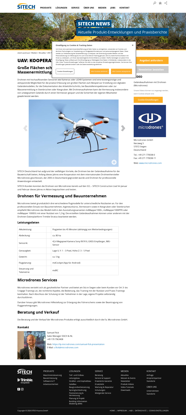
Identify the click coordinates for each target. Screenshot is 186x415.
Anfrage (150, 375)
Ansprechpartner (154, 378)
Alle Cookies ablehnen (99, 71)
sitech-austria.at (23, 53)
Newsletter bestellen (151, 69)
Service (99, 371)
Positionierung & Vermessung (76, 394)
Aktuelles (42, 53)
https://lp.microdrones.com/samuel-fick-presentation (78, 344)
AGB (131, 410)
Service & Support (102, 378)
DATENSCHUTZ (140, 410)
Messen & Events (128, 378)
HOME (112, 410)
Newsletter (125, 381)
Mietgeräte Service (103, 393)
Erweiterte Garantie (103, 381)
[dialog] (94, 60)
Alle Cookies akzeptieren (121, 71)
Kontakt (124, 7)
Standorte (151, 381)
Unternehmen (153, 391)
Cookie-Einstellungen (148, 99)
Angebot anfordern (151, 60)
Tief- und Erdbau (76, 375)
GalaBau (72, 384)
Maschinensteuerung (52, 375)
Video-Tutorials (127, 387)
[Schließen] (132, 45)
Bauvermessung (50, 378)
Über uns (152, 386)
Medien (34, 53)
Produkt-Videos (127, 384)
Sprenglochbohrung (77, 390)
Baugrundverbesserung (79, 387)
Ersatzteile (99, 384)
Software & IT (49, 381)
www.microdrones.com (150, 163)
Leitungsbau (74, 378)
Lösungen (74, 371)
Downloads (125, 390)
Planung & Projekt (76, 398)
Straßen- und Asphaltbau (80, 381)
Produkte (45, 7)
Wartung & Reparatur (104, 387)
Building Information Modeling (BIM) (78, 402)
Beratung (99, 375)
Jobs (112, 7)
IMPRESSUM (122, 410)
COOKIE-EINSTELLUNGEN (159, 410)
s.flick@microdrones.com (66, 347)
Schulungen (100, 390)
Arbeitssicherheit (50, 384)
